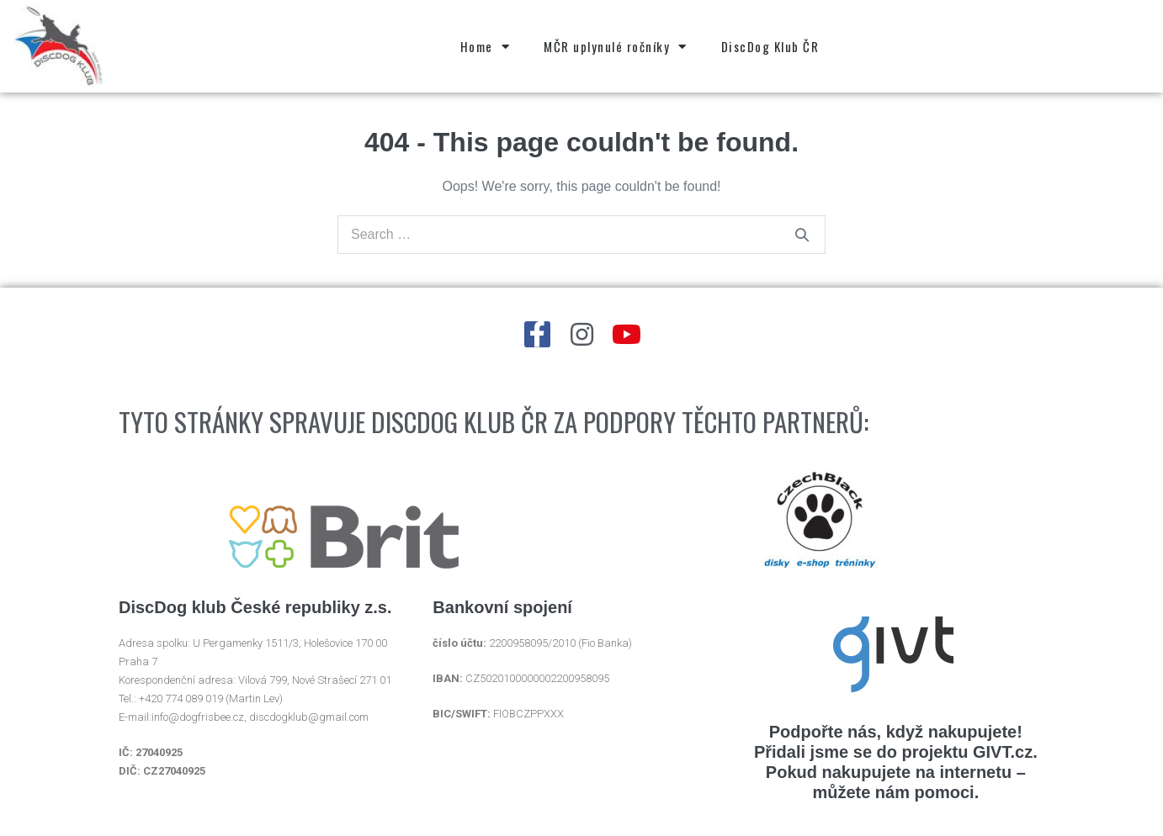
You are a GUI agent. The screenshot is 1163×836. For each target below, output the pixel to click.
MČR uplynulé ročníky (616, 46)
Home (485, 46)
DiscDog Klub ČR (770, 46)
